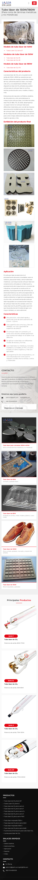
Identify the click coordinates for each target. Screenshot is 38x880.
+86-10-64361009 (11, 401)
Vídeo (6, 854)
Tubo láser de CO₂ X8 (13, 60)
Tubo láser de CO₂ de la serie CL (14, 811)
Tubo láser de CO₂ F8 (13, 58)
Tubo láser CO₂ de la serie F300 (14, 816)
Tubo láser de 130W (19, 586)
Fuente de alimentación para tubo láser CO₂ (18, 830)
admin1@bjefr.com (12, 397)
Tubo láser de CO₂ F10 (13, 67)
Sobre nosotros (9, 843)
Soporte (6, 851)
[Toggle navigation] (34, 3)
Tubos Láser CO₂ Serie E (12, 803)
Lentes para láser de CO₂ (12, 833)
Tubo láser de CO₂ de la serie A (14, 806)
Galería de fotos (9, 846)
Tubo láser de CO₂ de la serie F (14, 808)
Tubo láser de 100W (19, 551)
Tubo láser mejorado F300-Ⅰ (13, 820)
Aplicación (7, 848)
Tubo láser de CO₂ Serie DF (13, 801)
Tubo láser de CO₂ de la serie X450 (15, 828)
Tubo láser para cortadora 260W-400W (19, 446)
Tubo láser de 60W (19, 480)
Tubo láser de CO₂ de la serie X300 (15, 823)
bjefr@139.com (25, 397)
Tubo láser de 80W (19, 515)
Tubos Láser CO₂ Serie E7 (14, 50)
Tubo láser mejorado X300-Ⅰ (13, 825)
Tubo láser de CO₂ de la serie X (14, 814)
